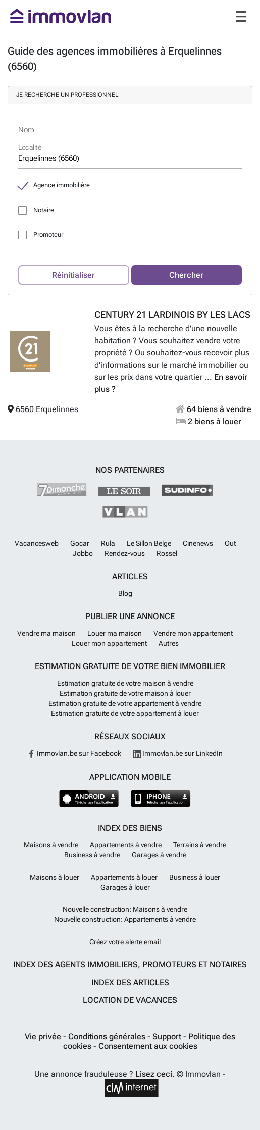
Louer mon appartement (109, 643)
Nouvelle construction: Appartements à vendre (125, 919)
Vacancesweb (37, 543)
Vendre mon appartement (193, 633)
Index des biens (130, 828)
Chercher (186, 275)
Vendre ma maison (46, 633)
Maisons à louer (54, 877)
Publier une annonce (130, 616)
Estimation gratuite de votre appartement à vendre (124, 703)
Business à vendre (92, 855)
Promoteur (48, 234)
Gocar (79, 543)
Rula (108, 543)
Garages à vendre (159, 855)
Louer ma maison (114, 633)
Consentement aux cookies (147, 1046)
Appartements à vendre (126, 845)
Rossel (167, 553)
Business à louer (194, 877)
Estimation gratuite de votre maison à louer (125, 693)
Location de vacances (130, 1000)
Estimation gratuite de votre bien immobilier (130, 666)
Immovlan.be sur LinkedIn (178, 753)
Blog (125, 593)
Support (167, 1036)
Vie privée (44, 1036)
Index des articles (130, 982)
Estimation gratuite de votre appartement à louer (125, 713)
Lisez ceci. (155, 1074)
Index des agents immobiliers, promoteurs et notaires (130, 964)
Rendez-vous (125, 553)
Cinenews (198, 543)
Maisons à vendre (51, 845)
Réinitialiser (73, 275)
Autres (169, 643)
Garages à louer (125, 887)
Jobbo (83, 553)
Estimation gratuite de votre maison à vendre (125, 683)
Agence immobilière (61, 185)
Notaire (43, 210)
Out (230, 543)
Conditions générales (107, 1036)
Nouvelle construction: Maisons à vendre (125, 909)
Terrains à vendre (199, 845)
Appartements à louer (124, 877)
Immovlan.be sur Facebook (74, 753)
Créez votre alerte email (125, 942)
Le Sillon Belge (149, 543)
